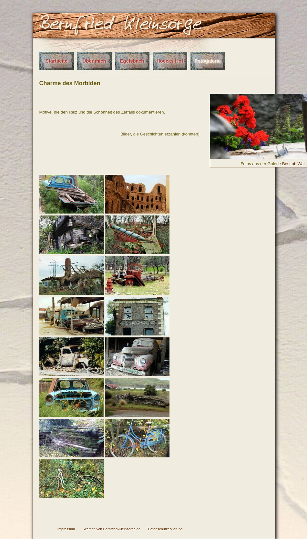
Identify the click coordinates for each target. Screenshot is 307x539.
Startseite (56, 61)
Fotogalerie (208, 61)
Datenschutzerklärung (165, 529)
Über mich (94, 61)
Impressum (66, 529)
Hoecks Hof (170, 61)
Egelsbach (132, 61)
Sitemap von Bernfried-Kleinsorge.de (111, 529)
